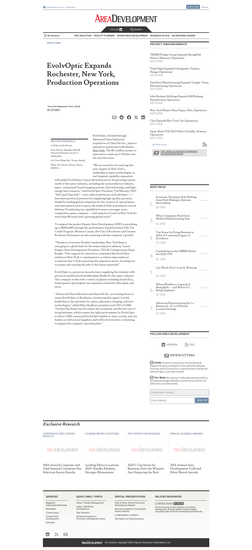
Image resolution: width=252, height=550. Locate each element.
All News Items (159, 144)
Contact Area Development (52, 517)
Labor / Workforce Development (85, 507)
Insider (179, 367)
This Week (179, 380)
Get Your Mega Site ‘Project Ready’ (68, 160)
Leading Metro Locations (126, 515)
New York (99, 150)
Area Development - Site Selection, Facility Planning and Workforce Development (126, 18)
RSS (190, 345)
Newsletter (51, 509)
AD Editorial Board (183, 35)
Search (136, 29)
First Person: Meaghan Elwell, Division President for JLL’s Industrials (66, 153)
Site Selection (83, 512)
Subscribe (193, 7)
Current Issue (52, 512)
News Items (54, 43)
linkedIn (169, 345)
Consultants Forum (55, 7)
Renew (204, 7)
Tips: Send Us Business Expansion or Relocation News (179, 152)
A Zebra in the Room (61, 145)
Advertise (70, 7)
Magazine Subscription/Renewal (56, 504)
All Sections (53, 35)
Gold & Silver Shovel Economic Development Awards (130, 504)
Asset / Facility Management (90, 503)
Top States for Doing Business (129, 519)
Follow (116, 29)
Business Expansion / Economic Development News (90, 517)
